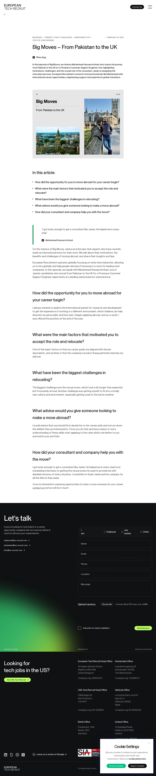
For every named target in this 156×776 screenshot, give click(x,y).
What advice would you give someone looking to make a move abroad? (77, 205)
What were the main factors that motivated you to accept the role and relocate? (76, 190)
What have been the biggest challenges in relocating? (67, 199)
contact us (38, 487)
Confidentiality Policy (87, 768)
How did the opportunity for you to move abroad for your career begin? (77, 182)
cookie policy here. (137, 759)
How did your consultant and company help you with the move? (72, 212)
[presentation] (98, 617)
